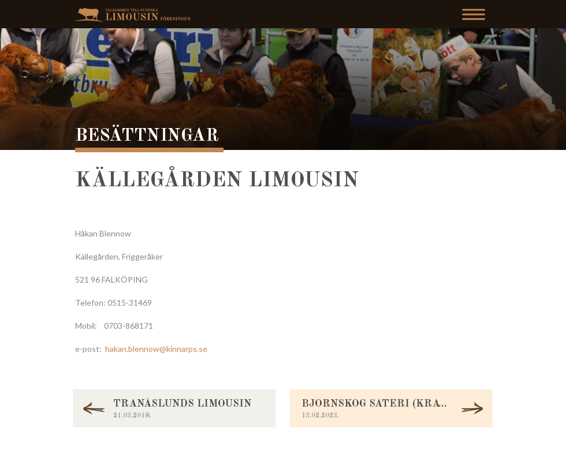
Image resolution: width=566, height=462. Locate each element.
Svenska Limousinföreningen (135, 14)
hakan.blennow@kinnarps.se (156, 349)
